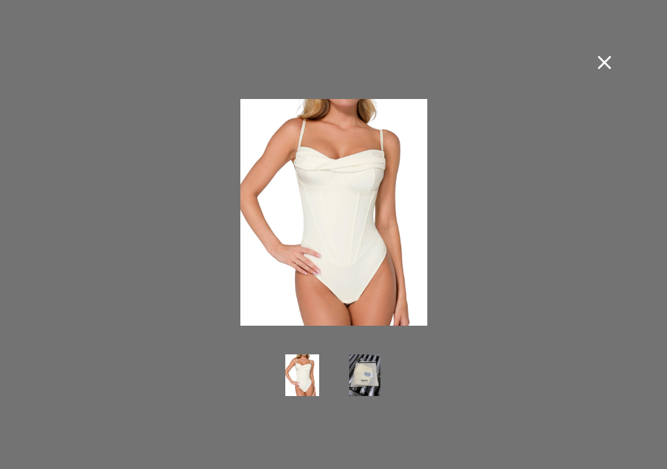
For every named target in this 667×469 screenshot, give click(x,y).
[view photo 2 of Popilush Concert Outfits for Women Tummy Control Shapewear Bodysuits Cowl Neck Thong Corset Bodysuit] (365, 384)
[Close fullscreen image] (604, 62)
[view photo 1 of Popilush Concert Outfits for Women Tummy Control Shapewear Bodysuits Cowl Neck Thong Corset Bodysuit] (302, 384)
